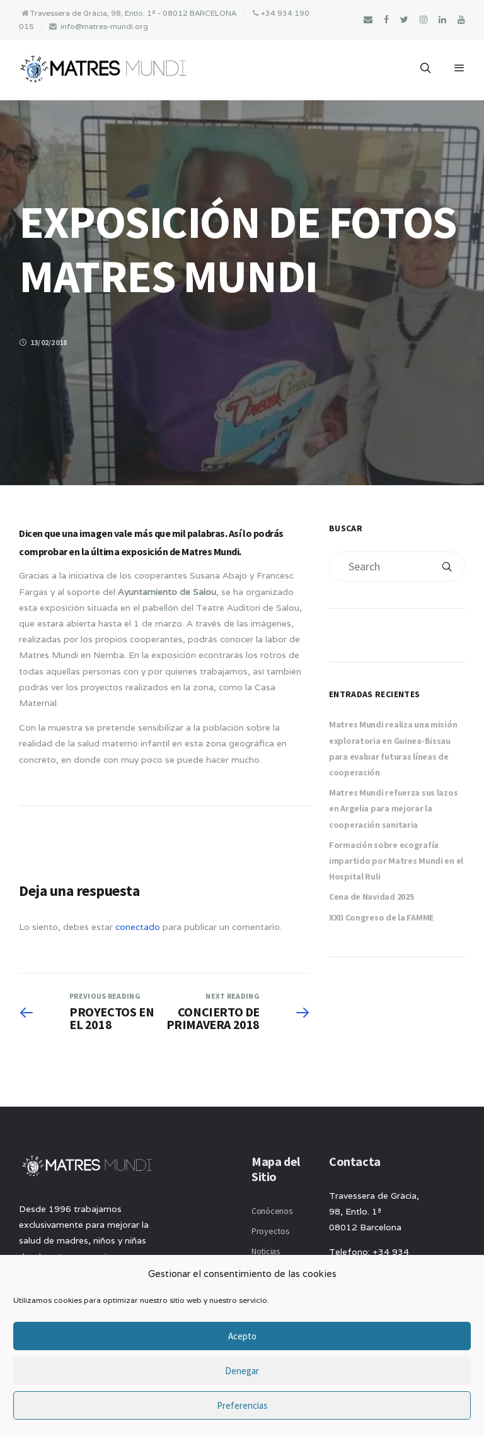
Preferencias (242, 1405)
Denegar (242, 1371)
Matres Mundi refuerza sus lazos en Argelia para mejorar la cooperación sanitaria (393, 808)
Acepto (242, 1336)
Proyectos (270, 1231)
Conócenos (271, 1210)
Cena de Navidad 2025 (371, 896)
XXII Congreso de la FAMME (381, 917)
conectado (137, 927)
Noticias (265, 1251)
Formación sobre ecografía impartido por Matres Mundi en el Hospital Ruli (396, 860)
